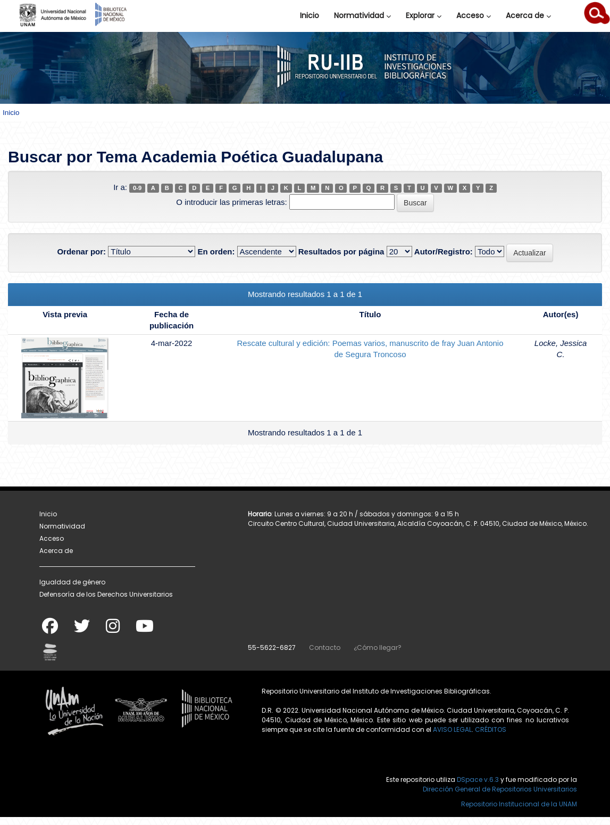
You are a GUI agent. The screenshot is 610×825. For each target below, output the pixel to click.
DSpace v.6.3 (478, 779)
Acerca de (528, 15)
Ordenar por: (81, 251)
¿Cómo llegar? (378, 647)
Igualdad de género (72, 582)
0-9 (137, 188)
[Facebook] (50, 629)
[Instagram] (113, 629)
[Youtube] (145, 629)
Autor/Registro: (443, 251)
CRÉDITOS (490, 729)
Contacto (324, 647)
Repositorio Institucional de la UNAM (519, 803)
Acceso (473, 15)
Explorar (423, 15)
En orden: (216, 251)
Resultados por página (341, 251)
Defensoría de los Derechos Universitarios (106, 594)
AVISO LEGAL (452, 729)
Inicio (309, 15)
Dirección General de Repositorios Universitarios (500, 789)
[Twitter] (82, 629)
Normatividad (362, 15)
